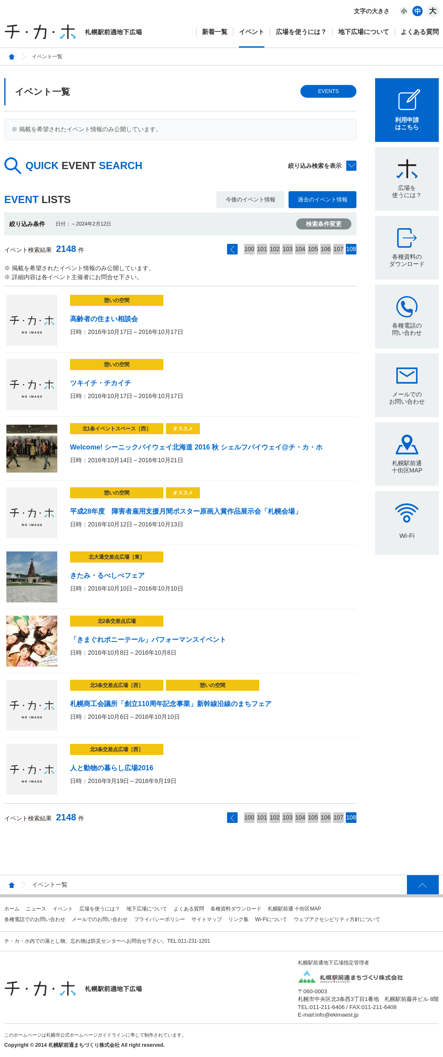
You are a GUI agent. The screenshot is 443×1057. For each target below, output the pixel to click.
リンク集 (238, 919)
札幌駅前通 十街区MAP (294, 909)
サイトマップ (206, 919)
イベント (251, 31)
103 (288, 249)
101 (262, 249)
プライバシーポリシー (159, 919)
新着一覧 (214, 31)
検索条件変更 (324, 223)
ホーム (12, 909)
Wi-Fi (406, 535)
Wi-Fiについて (271, 919)
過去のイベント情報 (323, 199)
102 (275, 249)
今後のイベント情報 (250, 199)
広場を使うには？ (301, 31)
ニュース (36, 909)
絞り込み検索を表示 (315, 165)
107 (339, 249)
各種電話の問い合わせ (407, 329)
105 (313, 249)
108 (351, 249)
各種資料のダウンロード (407, 260)
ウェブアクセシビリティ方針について (337, 919)
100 (249, 249)
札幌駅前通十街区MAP (407, 467)
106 (326, 249)
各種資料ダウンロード (235, 909)
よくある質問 (420, 31)
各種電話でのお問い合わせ (34, 919)
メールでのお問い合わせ (407, 398)
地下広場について (363, 31)
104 (300, 249)
